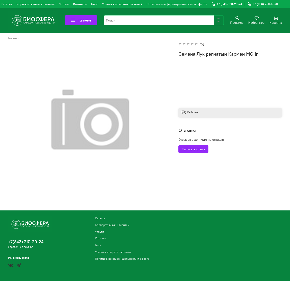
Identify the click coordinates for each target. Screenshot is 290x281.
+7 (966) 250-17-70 (263, 4)
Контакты (80, 4)
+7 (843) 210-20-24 (226, 4)
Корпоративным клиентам (36, 4)
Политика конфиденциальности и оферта (176, 4)
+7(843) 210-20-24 (26, 241)
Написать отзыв (193, 149)
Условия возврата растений (122, 4)
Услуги (64, 4)
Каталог (6, 4)
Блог (94, 4)
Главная (13, 38)
